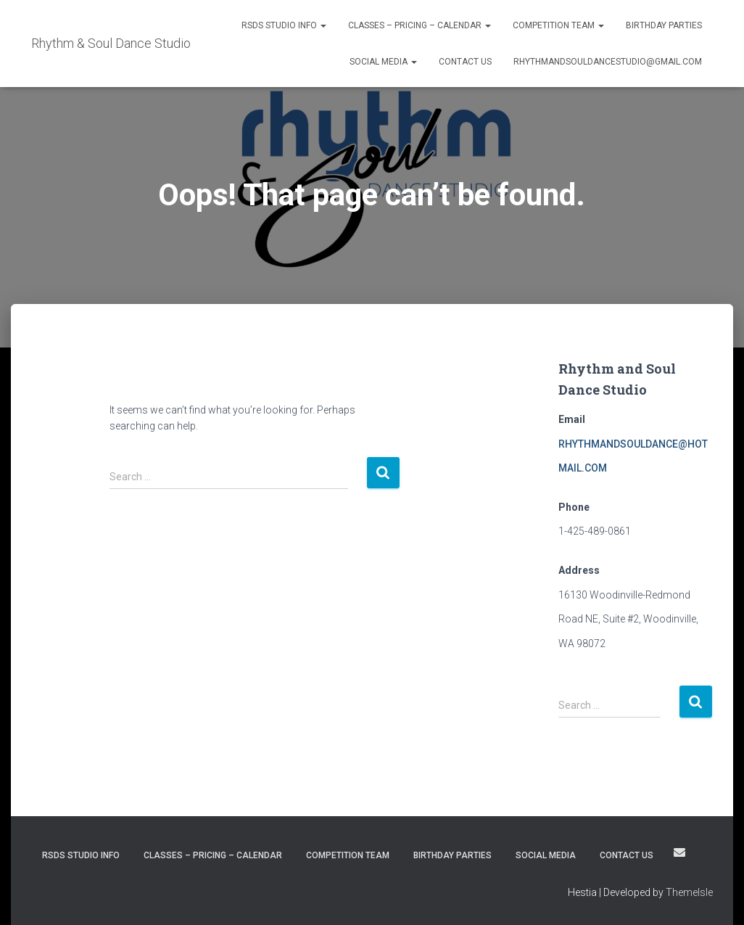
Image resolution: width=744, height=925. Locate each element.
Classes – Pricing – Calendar (419, 25)
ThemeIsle (689, 892)
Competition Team (558, 25)
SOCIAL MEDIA (383, 62)
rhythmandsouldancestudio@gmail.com (607, 62)
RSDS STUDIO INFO (283, 25)
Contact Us (465, 62)
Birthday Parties (664, 25)
